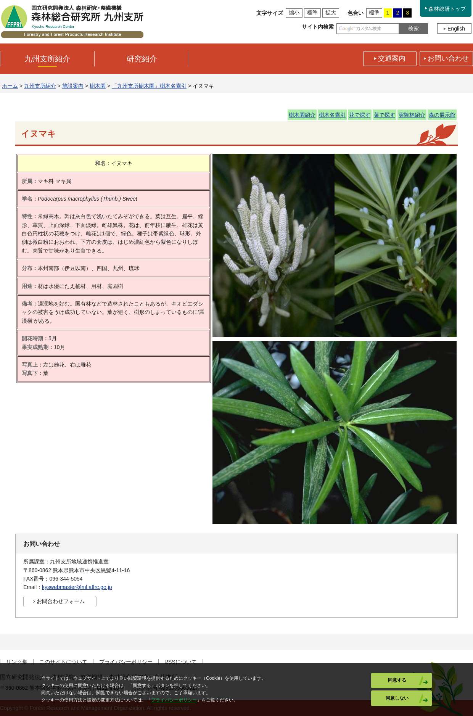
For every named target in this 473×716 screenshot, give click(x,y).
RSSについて (180, 662)
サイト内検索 (318, 27)
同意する (397, 680)
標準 (312, 13)
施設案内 (73, 86)
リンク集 (16, 662)
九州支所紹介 (40, 86)
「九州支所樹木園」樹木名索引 (149, 86)
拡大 (330, 13)
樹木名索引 (332, 115)
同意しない (397, 698)
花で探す (359, 115)
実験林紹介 (412, 115)
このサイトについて (63, 662)
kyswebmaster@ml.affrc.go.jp (77, 587)
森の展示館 (442, 115)
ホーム (10, 86)
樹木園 (98, 86)
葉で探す (384, 115)
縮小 (294, 13)
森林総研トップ (447, 9)
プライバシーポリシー (126, 662)
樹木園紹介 (302, 115)
